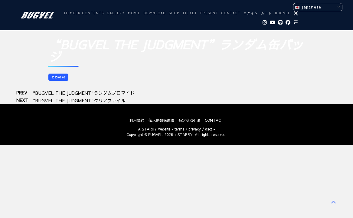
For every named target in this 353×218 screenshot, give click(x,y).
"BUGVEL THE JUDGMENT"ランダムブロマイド (84, 93)
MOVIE (134, 13)
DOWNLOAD (154, 13)
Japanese (308, 7)
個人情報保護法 (161, 120)
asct (208, 129)
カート (266, 13)
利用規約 (136, 120)
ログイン (251, 13)
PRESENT (209, 13)
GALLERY (116, 13)
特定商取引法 (189, 120)
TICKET (189, 13)
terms (179, 129)
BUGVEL (282, 13)
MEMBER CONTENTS (84, 13)
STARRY (149, 129)
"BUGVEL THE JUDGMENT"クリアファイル (79, 100)
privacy (194, 129)
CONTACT (230, 13)
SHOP (174, 13)
